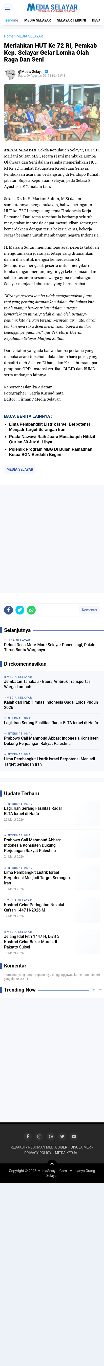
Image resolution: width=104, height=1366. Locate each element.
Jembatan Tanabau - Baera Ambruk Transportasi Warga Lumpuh (48, 684)
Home (9, 36)
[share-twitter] (19, 610)
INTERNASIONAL (20, 803)
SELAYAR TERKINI (71, 20)
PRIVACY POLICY (37, 1153)
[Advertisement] (52, 539)
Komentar (89, 610)
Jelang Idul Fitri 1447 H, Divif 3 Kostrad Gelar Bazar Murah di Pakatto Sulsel (31, 941)
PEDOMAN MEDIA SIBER (47, 1147)
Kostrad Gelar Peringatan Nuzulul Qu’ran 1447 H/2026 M (34, 907)
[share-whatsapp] (31, 610)
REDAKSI (18, 1147)
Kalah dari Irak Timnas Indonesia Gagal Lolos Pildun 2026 (51, 705)
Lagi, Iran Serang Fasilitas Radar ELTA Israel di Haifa (51, 722)
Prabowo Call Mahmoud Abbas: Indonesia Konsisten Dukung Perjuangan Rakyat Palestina (51, 741)
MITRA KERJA (66, 1153)
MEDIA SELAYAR (37, 20)
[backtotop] (52, 1165)
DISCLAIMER (81, 1147)
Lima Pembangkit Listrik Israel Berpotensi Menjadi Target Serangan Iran (49, 762)
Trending (11, 20)
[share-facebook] (8, 610)
